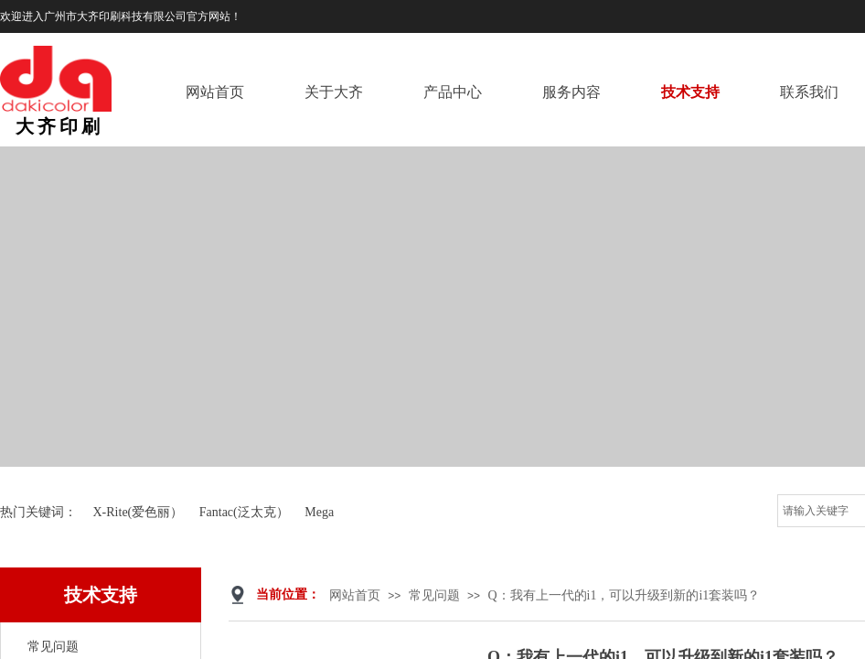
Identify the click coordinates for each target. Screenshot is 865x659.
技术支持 (690, 92)
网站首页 (215, 92)
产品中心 (452, 92)
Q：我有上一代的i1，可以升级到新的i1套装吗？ (623, 595)
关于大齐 (333, 92)
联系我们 (809, 92)
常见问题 (434, 595)
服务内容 (571, 92)
